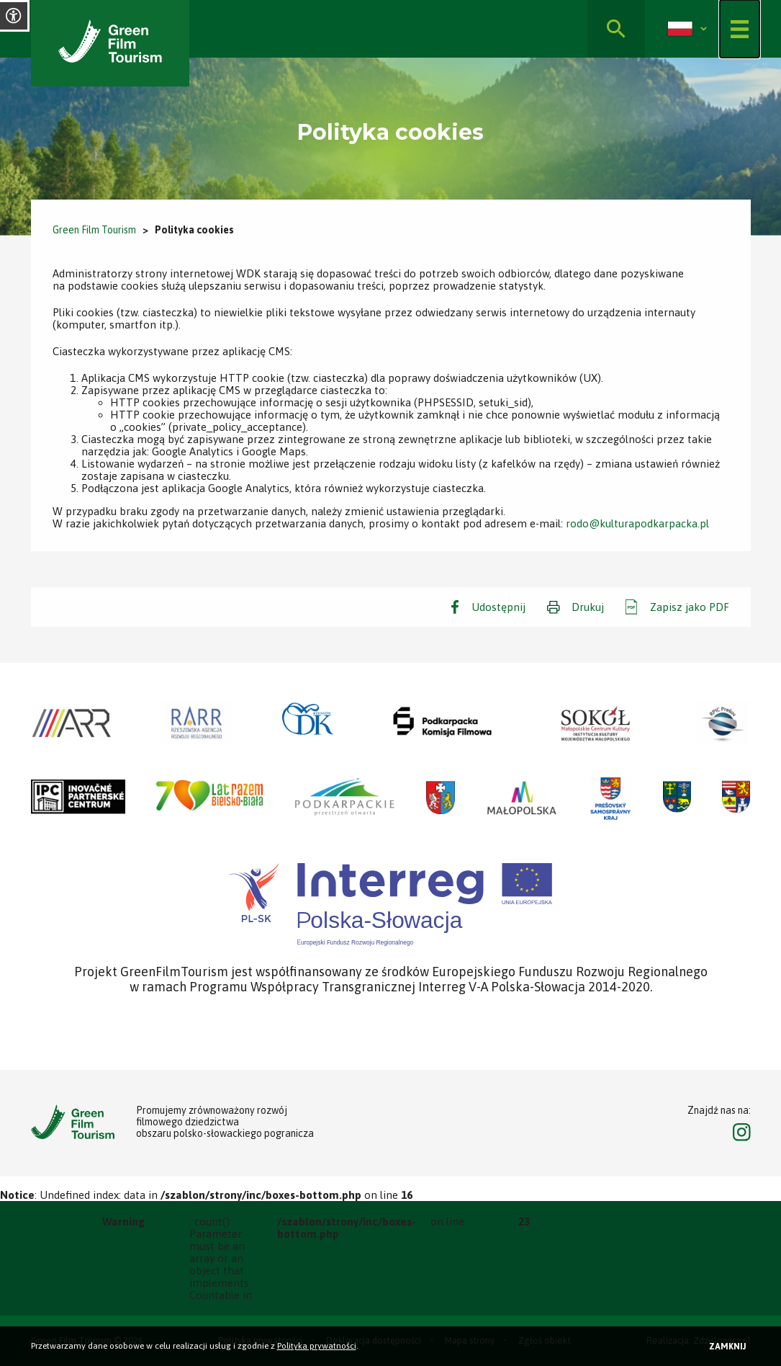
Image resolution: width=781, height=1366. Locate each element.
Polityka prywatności (316, 1346)
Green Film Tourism (94, 230)
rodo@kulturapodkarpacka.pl (637, 523)
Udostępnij (498, 607)
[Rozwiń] (703, 29)
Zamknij (727, 1347)
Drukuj (588, 607)
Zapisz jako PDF (689, 607)
